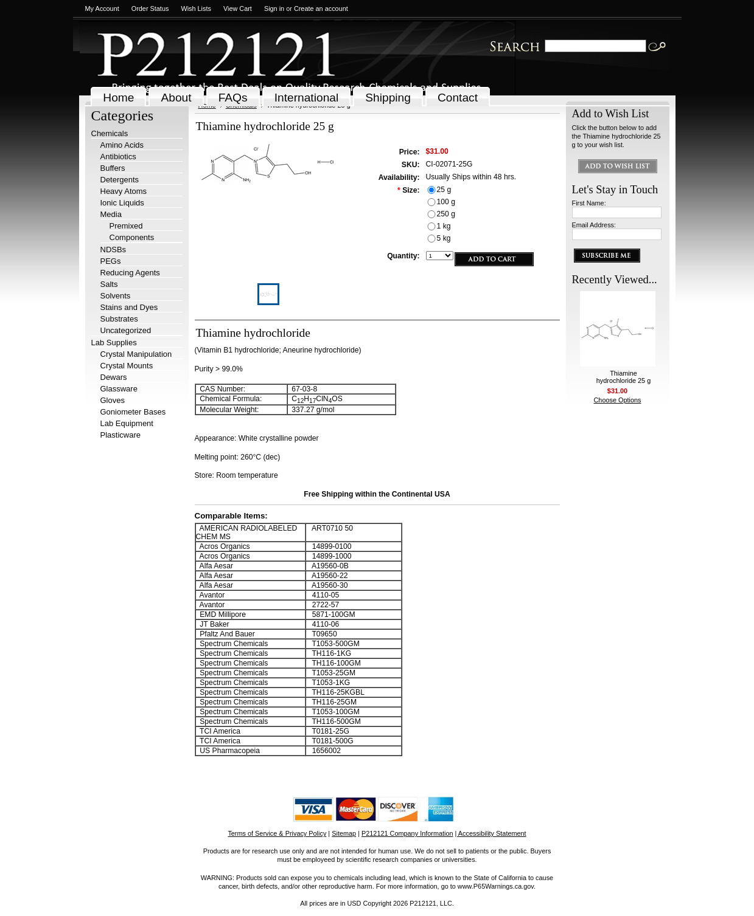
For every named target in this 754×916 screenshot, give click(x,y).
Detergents (119, 179)
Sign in (274, 8)
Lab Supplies (114, 342)
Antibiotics (118, 156)
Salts (109, 284)
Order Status (150, 8)
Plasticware (120, 434)
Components (132, 237)
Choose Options (617, 400)
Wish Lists (196, 8)
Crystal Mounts (126, 365)
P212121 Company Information (407, 833)
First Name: (589, 203)
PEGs (110, 261)
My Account (102, 8)
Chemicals (109, 133)
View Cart (237, 8)
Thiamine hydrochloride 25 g (623, 377)
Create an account (321, 8)
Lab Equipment (126, 423)
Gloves (112, 400)
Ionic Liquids (122, 202)
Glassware (119, 388)
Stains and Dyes (129, 307)
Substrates (119, 318)
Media (111, 214)
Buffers (112, 168)
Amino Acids (122, 145)
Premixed (126, 225)
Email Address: (594, 225)
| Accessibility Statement (490, 833)
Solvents (115, 295)
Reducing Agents (130, 272)
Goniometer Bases (133, 411)
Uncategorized (126, 330)
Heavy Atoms (123, 191)
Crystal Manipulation (136, 354)
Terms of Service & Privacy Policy (277, 833)
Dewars (113, 377)
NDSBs (113, 249)
